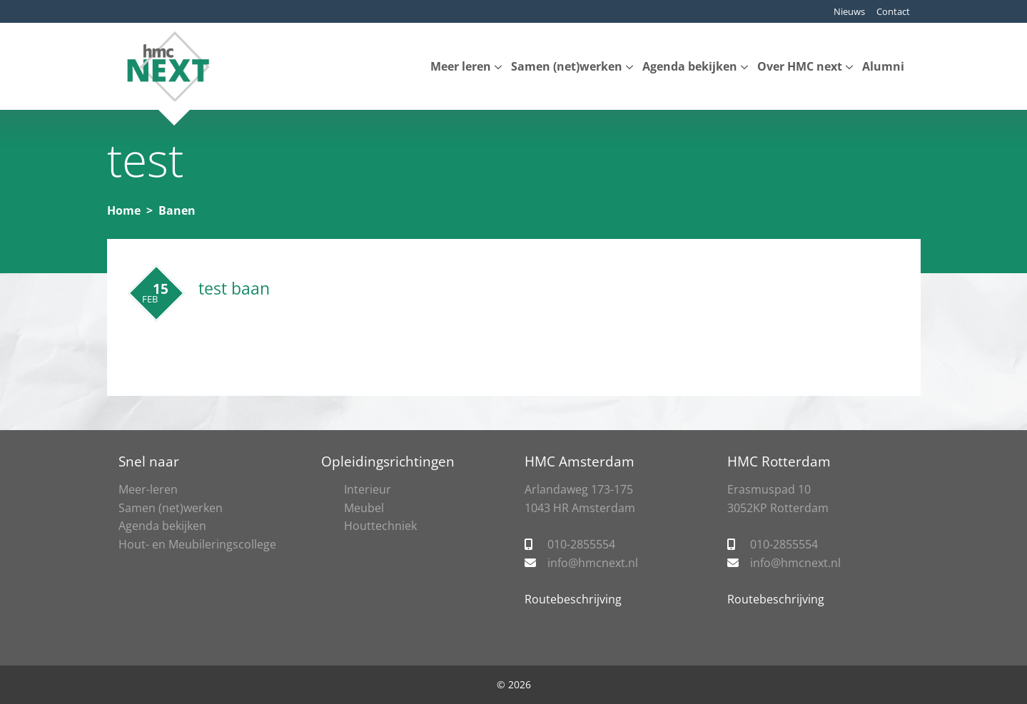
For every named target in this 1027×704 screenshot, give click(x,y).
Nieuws (849, 11)
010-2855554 (581, 544)
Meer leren (460, 66)
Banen (177, 210)
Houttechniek (380, 526)
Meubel (364, 508)
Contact (893, 11)
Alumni (883, 66)
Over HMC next (799, 66)
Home (124, 210)
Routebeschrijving (573, 599)
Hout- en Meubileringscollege (197, 544)
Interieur (367, 489)
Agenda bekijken (689, 66)
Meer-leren (148, 489)
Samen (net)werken (566, 66)
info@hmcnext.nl (592, 563)
